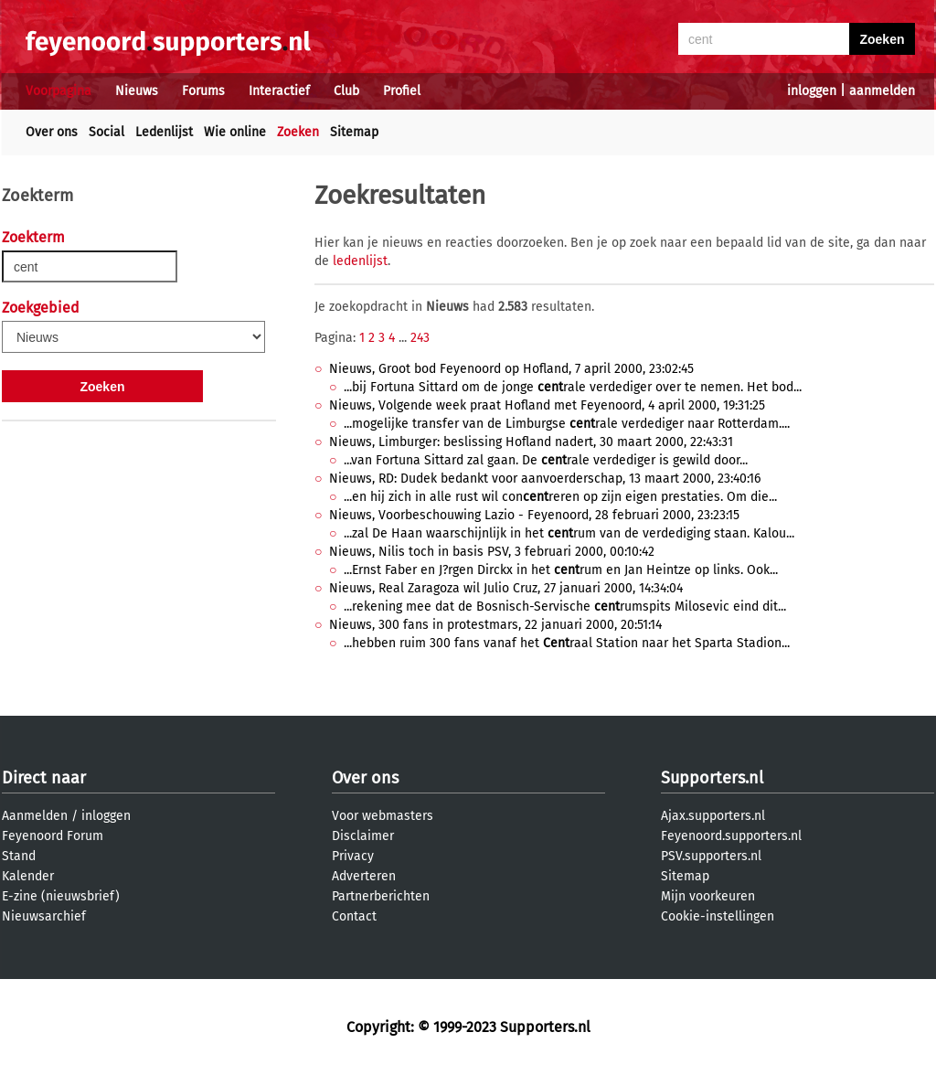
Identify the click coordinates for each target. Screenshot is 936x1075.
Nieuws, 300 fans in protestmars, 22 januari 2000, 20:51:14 (495, 625)
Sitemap (354, 132)
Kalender (28, 876)
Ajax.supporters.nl (713, 816)
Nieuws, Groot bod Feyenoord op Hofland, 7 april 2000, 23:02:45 (511, 369)
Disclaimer (363, 836)
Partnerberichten (381, 896)
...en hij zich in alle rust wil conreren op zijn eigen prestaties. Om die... (560, 497)
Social (106, 132)
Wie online (235, 132)
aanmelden (882, 91)
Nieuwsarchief (44, 916)
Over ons (52, 132)
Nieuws (136, 91)
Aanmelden (35, 816)
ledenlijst (360, 261)
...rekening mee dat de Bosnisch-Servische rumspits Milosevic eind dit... (565, 606)
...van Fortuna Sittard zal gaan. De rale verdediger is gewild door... (546, 460)
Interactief (279, 91)
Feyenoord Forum (52, 836)
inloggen (811, 91)
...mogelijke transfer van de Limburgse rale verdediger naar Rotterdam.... (567, 423)
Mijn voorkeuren (708, 896)
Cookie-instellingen (717, 916)
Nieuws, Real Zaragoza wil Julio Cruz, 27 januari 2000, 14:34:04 (506, 588)
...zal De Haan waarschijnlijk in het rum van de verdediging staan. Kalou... (569, 533)
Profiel (401, 91)
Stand (19, 856)
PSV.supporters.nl (711, 856)
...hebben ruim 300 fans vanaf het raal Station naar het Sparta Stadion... (567, 643)
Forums (203, 91)
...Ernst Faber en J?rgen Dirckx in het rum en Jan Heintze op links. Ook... (561, 570)
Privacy (353, 856)
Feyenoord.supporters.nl (731, 836)
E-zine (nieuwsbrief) (61, 896)
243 (420, 338)
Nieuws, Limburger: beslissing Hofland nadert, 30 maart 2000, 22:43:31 (531, 442)
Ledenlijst (164, 132)
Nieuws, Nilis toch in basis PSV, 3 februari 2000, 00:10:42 (491, 551)
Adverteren (364, 876)
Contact (354, 916)
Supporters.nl (712, 778)
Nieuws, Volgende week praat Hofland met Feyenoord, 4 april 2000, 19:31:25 (547, 405)
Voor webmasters (382, 816)
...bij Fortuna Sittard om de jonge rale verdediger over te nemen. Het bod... (573, 387)
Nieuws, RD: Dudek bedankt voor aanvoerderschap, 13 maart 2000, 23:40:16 (544, 478)
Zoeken (298, 132)
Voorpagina (58, 91)
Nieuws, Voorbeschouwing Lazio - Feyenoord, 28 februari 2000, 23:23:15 (534, 515)
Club (346, 91)
